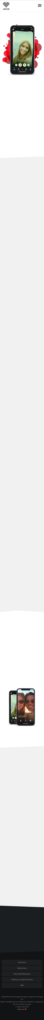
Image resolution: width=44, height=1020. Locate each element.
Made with (21, 1009)
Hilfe (22, 985)
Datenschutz (22, 968)
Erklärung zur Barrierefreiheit (22, 980)
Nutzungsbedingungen (22, 974)
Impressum (22, 962)
